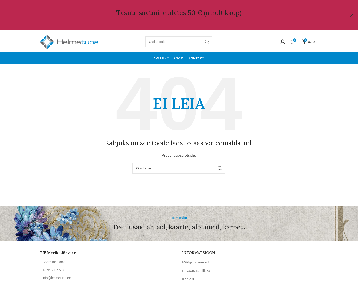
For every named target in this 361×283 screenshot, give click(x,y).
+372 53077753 (54, 269)
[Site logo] (69, 40)
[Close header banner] (352, 15)
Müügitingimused (195, 261)
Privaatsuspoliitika (196, 270)
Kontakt (188, 278)
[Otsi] (178, 41)
